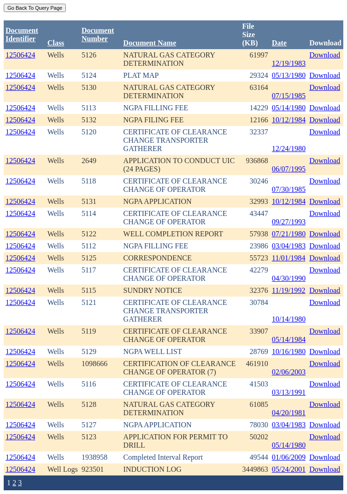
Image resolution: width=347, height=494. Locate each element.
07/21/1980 (289, 234)
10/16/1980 (289, 351)
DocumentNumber (98, 34)
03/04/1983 (289, 246)
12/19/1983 (289, 63)
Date (279, 43)
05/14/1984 (289, 339)
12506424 (20, 55)
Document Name (149, 43)
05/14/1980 (289, 108)
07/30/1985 (289, 189)
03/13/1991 (289, 392)
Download (325, 55)
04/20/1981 (289, 413)
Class (55, 43)
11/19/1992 (288, 290)
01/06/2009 (289, 457)
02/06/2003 (289, 372)
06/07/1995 (289, 169)
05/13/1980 (289, 75)
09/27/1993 (289, 222)
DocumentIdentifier (22, 34)
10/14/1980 (289, 319)
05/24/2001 (289, 469)
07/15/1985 (289, 96)
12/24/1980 (289, 148)
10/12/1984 (289, 120)
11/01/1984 (288, 258)
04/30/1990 (289, 278)
